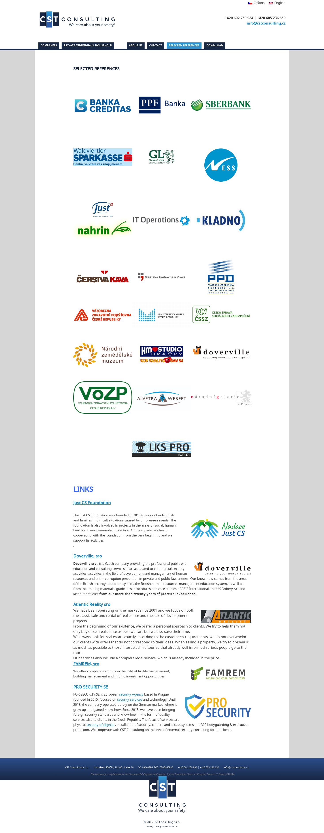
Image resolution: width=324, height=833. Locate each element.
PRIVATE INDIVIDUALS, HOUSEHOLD (88, 46)
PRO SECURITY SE (90, 687)
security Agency (130, 694)
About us (135, 46)
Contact (155, 46)
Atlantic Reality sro (91, 604)
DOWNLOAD (214, 46)
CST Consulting (77, 19)
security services (129, 699)
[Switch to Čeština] (256, 3)
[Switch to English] (276, 3)
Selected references (184, 46)
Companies (49, 46)
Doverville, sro (87, 556)
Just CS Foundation (92, 503)
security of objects (100, 724)
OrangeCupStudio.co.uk (166, 826)
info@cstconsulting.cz (266, 23)
